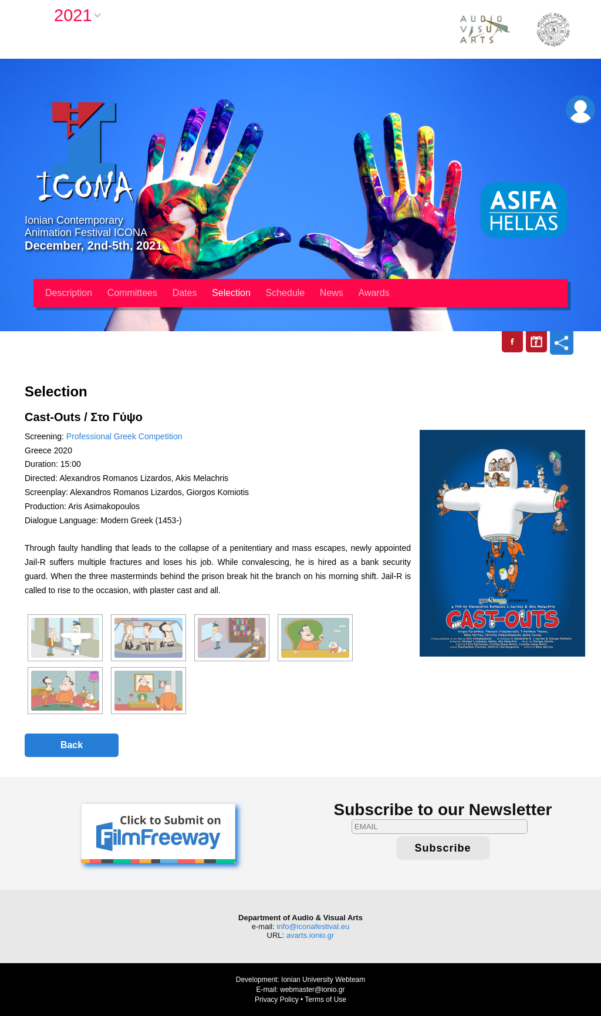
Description (68, 293)
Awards (374, 293)
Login (580, 110)
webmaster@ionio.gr (312, 989)
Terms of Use (325, 999)
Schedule (285, 293)
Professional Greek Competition (124, 436)
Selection (231, 293)
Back (71, 745)
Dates (185, 293)
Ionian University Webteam (323, 979)
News (331, 293)
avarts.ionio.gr (310, 935)
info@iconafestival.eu (312, 926)
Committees (132, 293)
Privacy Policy (277, 999)
